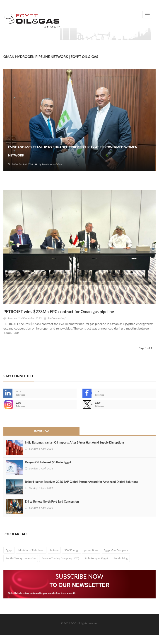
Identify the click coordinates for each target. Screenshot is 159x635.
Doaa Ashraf (58, 318)
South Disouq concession (21, 558)
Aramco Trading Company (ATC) (60, 558)
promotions (91, 550)
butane (54, 550)
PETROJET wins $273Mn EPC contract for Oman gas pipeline (58, 311)
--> (7, 404)
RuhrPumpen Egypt (96, 558)
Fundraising (121, 558)
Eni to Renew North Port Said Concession (52, 501)
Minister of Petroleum (31, 550)
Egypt (9, 550)
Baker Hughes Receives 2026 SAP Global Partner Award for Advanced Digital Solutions (81, 482)
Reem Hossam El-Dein (52, 164)
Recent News (41, 431)
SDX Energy (71, 550)
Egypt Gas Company (116, 550)
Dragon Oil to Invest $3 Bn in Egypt (48, 462)
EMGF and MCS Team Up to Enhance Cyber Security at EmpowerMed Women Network (72, 151)
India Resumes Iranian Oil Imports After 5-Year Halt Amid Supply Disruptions (74, 442)
